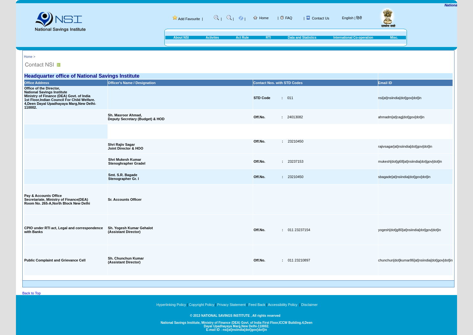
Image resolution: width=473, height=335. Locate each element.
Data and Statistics (302, 37)
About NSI (181, 37)
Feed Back (257, 305)
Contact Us (320, 18)
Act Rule (242, 37)
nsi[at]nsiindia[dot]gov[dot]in (400, 98)
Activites (212, 37)
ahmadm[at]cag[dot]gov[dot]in (401, 117)
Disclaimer (309, 305)
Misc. (394, 37)
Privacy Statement (231, 305)
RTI (268, 37)
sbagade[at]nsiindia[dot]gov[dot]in (404, 177)
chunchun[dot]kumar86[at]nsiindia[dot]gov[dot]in (415, 260)
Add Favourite (189, 19)
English (347, 18)
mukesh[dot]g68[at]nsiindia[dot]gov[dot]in (410, 161)
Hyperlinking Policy (171, 305)
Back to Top (31, 293)
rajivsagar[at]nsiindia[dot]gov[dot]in (405, 146)
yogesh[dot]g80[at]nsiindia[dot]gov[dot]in (409, 230)
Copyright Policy (201, 305)
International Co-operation (353, 37)
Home (263, 18)
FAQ (288, 18)
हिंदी (359, 18)
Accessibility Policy (283, 305)
